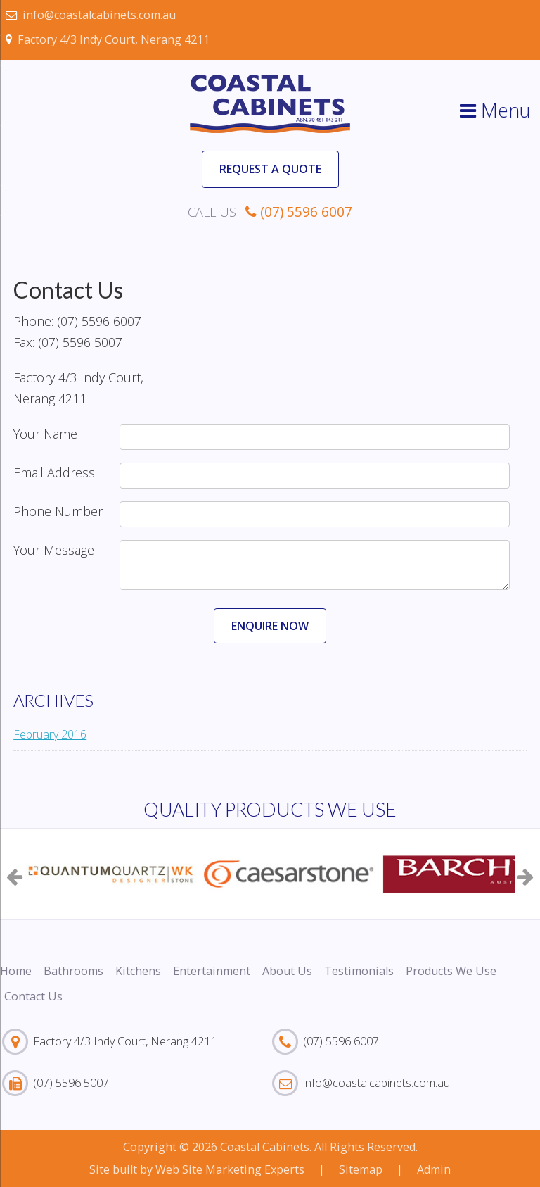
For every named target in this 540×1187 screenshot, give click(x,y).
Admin (434, 1169)
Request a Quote (270, 169)
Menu (495, 110)
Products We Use (451, 971)
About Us (287, 971)
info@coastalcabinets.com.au (91, 15)
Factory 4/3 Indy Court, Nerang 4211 (108, 39)
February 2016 (49, 734)
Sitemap (360, 1169)
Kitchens (138, 971)
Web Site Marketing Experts (229, 1169)
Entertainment (211, 971)
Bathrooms (73, 971)
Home (16, 971)
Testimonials (359, 971)
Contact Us (33, 996)
